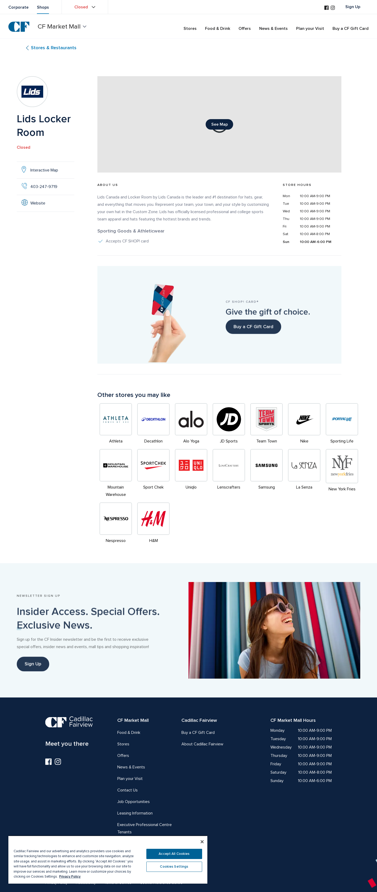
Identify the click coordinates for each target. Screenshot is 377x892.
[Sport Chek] (153, 473)
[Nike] (304, 424)
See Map (222, 126)
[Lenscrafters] (229, 473)
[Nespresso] (115, 523)
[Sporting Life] (342, 424)
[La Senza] (304, 473)
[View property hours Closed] (85, 7)
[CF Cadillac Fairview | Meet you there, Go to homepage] (69, 731)
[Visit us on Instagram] (333, 8)
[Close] (202, 841)
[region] (107, 859)
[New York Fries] (342, 473)
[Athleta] (115, 424)
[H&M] (153, 523)
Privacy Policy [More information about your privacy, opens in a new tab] (70, 876)
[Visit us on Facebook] (326, 8)
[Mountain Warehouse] (115, 473)
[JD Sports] (229, 424)
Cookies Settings (174, 867)
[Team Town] (266, 424)
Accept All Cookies (174, 854)
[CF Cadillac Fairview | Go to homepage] (18, 26)
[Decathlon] (153, 424)
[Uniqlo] (191, 473)
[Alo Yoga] (191, 424)
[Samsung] (266, 473)
